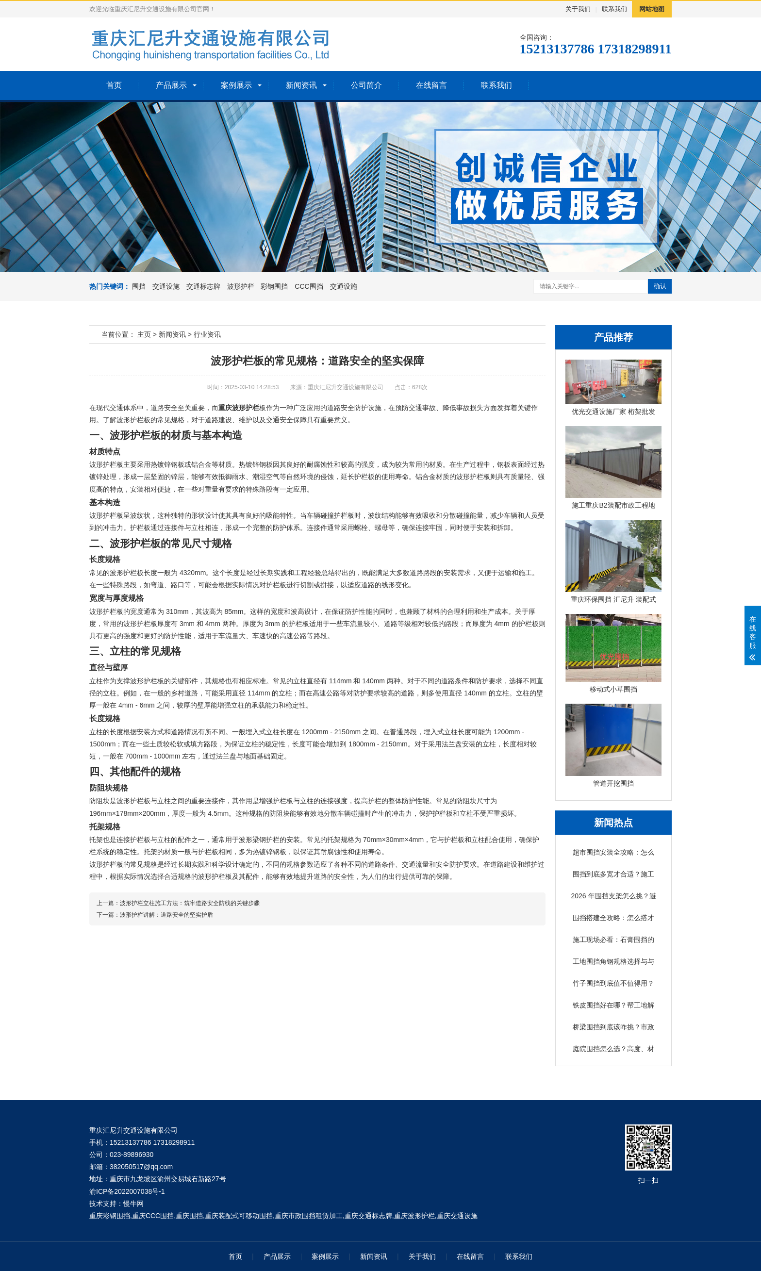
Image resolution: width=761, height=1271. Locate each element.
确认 (660, 286)
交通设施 (166, 286)
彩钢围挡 (274, 286)
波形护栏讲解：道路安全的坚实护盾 (166, 914)
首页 (114, 85)
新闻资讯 (301, 85)
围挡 (139, 286)
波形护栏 (240, 286)
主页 (144, 334)
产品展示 (171, 85)
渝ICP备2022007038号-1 (127, 1191)
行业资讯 (207, 334)
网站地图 (651, 9)
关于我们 (578, 9)
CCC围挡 (309, 286)
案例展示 (236, 85)
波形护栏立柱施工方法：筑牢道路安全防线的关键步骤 (190, 903)
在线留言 (431, 85)
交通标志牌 (203, 286)
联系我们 (614, 9)
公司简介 (366, 85)
